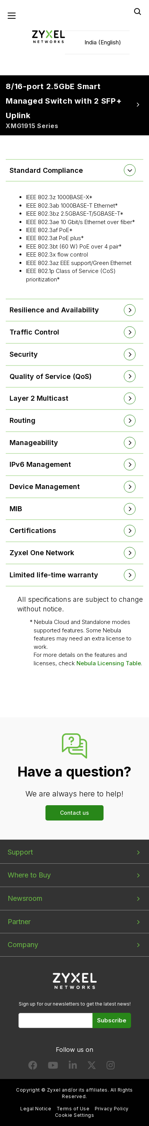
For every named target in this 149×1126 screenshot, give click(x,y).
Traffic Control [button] (34, 332)
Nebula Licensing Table (108, 663)
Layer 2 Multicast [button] (39, 398)
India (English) (102, 42)
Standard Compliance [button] (46, 170)
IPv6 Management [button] (40, 464)
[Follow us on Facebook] (32, 1067)
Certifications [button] (33, 530)
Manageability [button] (34, 443)
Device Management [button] (45, 487)
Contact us (74, 812)
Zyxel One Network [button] (42, 553)
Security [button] (24, 354)
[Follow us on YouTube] (53, 1067)
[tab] (74, 170)
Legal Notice (35, 1108)
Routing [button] (23, 420)
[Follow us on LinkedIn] (73, 1067)
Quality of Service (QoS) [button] (51, 376)
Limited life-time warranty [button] (54, 575)
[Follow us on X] (91, 1067)
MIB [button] (16, 509)
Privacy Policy (112, 1108)
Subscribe (111, 1020)
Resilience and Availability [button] (54, 310)
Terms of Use (73, 1108)
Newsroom (25, 898)
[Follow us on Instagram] (111, 1067)
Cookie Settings (74, 1115)
